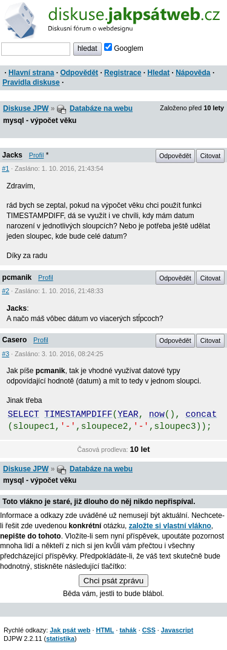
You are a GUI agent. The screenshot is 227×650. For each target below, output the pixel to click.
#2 (5, 290)
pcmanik (17, 277)
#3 (5, 353)
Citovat (210, 155)
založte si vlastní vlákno (170, 526)
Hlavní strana (31, 72)
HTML (105, 630)
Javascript (177, 630)
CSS (149, 630)
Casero (14, 340)
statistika (60, 638)
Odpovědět (79, 72)
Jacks (12, 155)
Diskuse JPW (25, 108)
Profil (36, 155)
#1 (5, 168)
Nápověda (193, 72)
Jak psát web (70, 630)
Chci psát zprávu (113, 580)
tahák (127, 630)
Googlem (123, 48)
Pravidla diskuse (31, 82)
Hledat (158, 72)
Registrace (122, 72)
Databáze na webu (101, 108)
